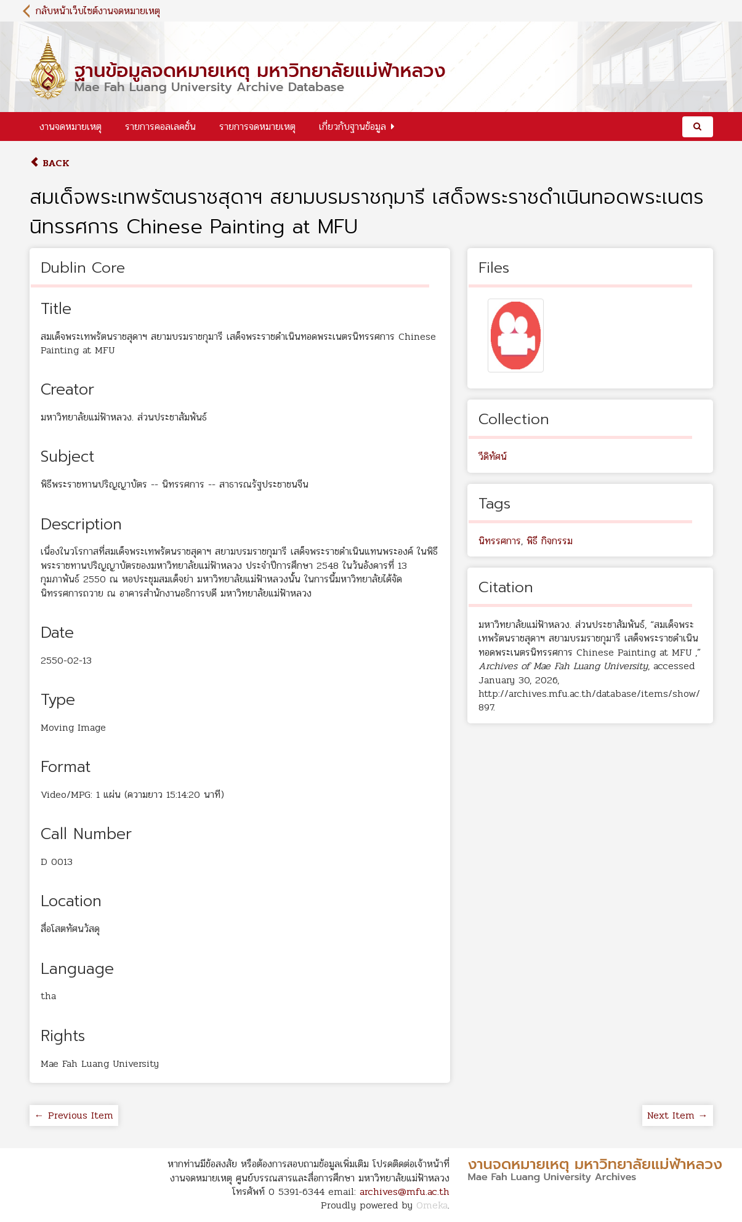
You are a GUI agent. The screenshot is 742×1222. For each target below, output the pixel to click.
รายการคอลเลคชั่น (160, 126)
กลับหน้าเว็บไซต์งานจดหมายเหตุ (98, 10)
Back (50, 163)
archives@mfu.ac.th (405, 1191)
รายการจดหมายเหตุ (257, 126)
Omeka (432, 1205)
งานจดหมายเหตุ (70, 126)
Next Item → (677, 1115)
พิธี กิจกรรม (549, 541)
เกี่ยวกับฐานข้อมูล (352, 126)
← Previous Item (73, 1115)
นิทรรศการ (499, 541)
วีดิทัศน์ (492, 456)
